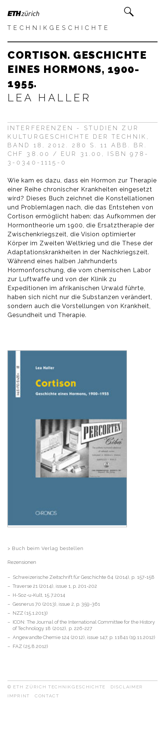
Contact (47, 695)
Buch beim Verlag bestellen (48, 548)
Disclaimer (126, 686)
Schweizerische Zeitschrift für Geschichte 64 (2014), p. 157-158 (84, 577)
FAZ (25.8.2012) (31, 646)
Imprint (18, 695)
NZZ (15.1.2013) (30, 613)
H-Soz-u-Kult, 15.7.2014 (39, 595)
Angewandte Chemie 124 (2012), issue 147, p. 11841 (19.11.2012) (84, 637)
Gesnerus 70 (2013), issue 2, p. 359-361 (56, 604)
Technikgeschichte (58, 27)
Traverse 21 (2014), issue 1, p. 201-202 (55, 586)
